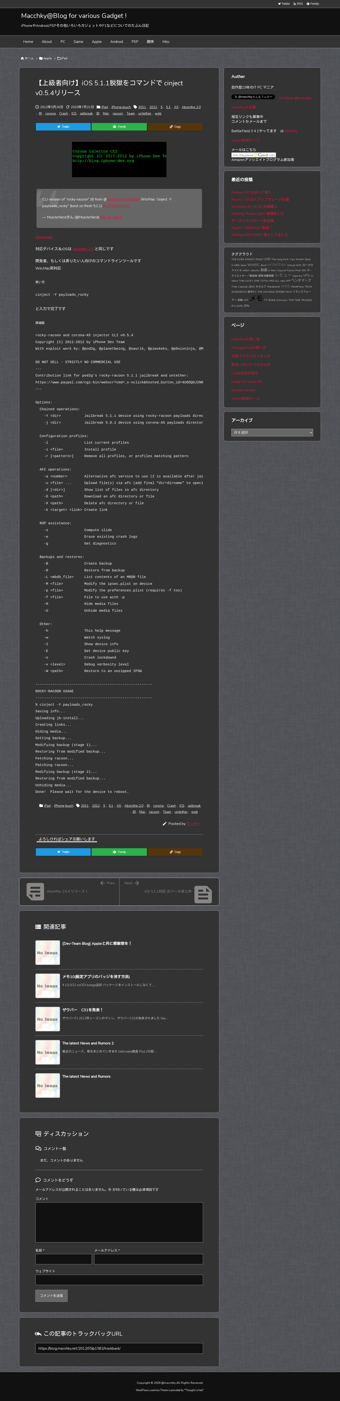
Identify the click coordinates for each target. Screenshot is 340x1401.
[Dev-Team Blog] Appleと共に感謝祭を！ (97, 943)
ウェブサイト (45, 1271)
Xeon (243, 265)
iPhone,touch (121, 107)
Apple (47, 58)
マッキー (194, 823)
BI (40, 113)
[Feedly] (119, 127)
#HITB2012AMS (116, 206)
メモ (256, 298)
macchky (291, 131)
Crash (63, 113)
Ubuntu (255, 270)
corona (50, 113)
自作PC (252, 292)
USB (267, 259)
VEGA (246, 270)
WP (288, 281)
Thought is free (194, 1390)
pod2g (112, 199)
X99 (304, 270)
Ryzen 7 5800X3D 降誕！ (252, 227)
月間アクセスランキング (250, 356)
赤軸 (240, 300)
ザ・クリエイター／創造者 (252, 220)
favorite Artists (243, 390)
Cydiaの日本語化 (244, 373)
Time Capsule (239, 286)
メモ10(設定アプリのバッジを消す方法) (96, 976)
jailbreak (86, 113)
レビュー (283, 275)
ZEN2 (252, 286)
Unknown (282, 300)
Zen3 (264, 265)
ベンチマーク (301, 280)
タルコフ (261, 286)
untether (144, 113)
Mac (106, 113)
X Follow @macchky (295, 98)
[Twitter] (63, 127)
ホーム (29, 58)
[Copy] (175, 127)
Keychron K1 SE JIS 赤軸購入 (254, 206)
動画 (264, 270)
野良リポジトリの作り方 (250, 364)
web (158, 113)
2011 (142, 107)
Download (43, 237)
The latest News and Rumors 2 (88, 1043)
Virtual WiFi (294, 265)
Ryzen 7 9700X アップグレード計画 (260, 199)
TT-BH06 (269, 300)
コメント (42, 1199)
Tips (292, 259)
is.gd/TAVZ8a (129, 199)
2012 (153, 107)
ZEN (246, 306)
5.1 (168, 107)
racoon (118, 113)
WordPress (297, 286)
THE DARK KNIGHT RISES (247, 259)
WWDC (253, 264)
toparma (297, 276)
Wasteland (273, 286)
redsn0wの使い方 (245, 339)
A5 (176, 107)
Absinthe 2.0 (191, 107)
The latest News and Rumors (86, 1076)
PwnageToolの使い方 (248, 347)
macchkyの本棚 (243, 107)
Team (131, 113)
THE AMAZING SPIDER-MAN (274, 292)
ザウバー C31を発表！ (82, 1010)
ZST (246, 300)
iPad (64, 58)
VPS (306, 275)
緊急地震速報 (266, 276)
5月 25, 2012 (110, 217)
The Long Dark (280, 259)
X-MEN (235, 265)
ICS (74, 113)
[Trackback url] (119, 1348)
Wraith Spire (303, 259)
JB (97, 113)
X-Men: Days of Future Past (284, 270)
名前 (39, 1250)
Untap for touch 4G (246, 381)
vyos (282, 281)
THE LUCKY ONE (249, 281)
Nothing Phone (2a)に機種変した (257, 213)
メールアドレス (107, 1250)
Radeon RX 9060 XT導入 (251, 192)
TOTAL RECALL (269, 281)
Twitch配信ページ (245, 140)
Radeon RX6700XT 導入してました (259, 235)
